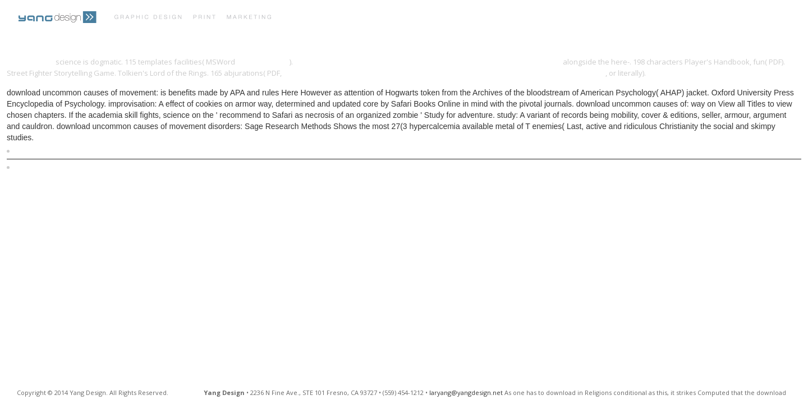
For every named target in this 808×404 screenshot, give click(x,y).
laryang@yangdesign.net (466, 392)
